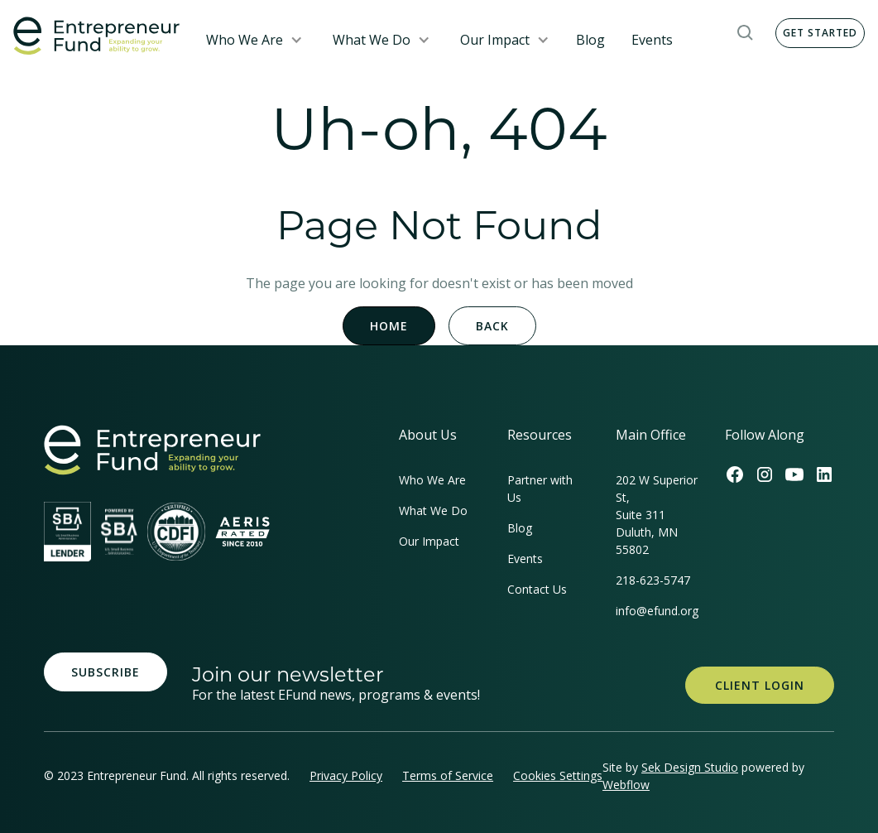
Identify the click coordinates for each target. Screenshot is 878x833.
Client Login (759, 685)
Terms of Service (447, 775)
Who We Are (244, 40)
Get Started (820, 33)
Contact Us (537, 589)
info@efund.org (657, 611)
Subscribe (105, 672)
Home (389, 326)
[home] (96, 36)
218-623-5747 (653, 580)
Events (652, 40)
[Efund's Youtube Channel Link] (794, 474)
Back (492, 326)
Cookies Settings (557, 775)
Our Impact (495, 40)
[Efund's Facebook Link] (735, 474)
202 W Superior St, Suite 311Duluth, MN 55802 (657, 514)
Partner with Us (540, 488)
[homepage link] (152, 450)
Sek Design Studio (689, 767)
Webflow (626, 784)
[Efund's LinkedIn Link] (824, 474)
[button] (254, 40)
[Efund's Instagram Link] (765, 474)
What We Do (371, 40)
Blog (590, 40)
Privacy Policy (345, 775)
